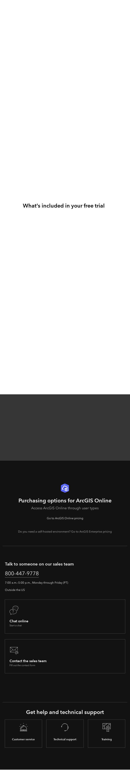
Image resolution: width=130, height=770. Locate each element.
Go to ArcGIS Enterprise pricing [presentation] (91, 531)
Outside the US (15, 590)
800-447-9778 (23, 573)
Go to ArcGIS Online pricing (65, 518)
